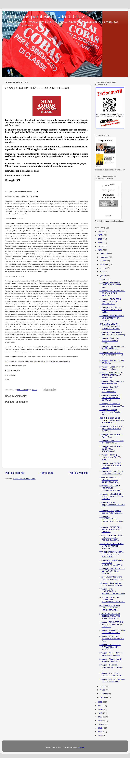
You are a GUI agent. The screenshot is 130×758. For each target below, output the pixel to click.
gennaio (103, 697)
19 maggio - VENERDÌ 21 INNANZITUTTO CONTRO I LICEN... (111, 496)
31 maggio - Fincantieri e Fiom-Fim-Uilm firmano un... (110, 284)
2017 (100, 713)
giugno (103, 275)
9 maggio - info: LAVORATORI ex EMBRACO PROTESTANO (112, 591)
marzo (103, 690)
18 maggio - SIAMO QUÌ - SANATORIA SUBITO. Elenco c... (110, 529)
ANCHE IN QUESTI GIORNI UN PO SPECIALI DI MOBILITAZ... (111, 546)
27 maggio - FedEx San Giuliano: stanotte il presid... (109, 340)
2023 (100, 243)
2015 (100, 720)
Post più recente (14, 472)
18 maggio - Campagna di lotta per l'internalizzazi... (110, 512)
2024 (100, 239)
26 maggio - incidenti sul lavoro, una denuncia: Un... (111, 405)
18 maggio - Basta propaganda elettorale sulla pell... (112, 504)
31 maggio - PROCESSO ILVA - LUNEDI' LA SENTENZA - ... (110, 301)
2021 (100, 250)
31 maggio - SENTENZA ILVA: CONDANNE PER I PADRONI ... (112, 293)
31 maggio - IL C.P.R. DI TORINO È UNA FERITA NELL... (110, 309)
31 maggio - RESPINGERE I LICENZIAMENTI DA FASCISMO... (111, 318)
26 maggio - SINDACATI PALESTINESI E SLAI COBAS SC (109, 397)
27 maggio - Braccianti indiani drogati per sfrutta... (111, 368)
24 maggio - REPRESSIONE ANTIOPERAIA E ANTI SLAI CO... (111, 428)
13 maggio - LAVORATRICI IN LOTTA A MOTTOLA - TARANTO (112, 570)
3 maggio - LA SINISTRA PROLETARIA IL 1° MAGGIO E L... (110, 647)
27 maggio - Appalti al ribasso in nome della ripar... (111, 347)
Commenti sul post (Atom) (24, 479)
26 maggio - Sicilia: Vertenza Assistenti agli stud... (111, 382)
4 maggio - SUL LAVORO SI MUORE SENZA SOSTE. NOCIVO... (111, 624)
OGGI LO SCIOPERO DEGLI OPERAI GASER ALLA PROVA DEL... (111, 375)
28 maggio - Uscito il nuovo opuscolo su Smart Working (112, 333)
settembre (104, 264)
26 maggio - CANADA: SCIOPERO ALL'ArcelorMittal (109, 389)
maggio (103, 279)
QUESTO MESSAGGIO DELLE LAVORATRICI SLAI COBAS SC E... (110, 616)
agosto (103, 268)
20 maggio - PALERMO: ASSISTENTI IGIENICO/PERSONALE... (111, 488)
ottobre (103, 261)
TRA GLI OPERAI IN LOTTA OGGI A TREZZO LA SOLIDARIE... (111, 554)
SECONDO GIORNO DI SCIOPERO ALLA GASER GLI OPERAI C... (111, 420)
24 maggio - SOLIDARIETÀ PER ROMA (111, 435)
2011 (100, 735)
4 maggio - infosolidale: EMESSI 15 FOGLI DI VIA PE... (111, 638)
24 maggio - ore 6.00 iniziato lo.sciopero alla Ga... (111, 442)
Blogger (81, 747)
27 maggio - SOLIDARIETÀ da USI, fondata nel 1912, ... (111, 355)
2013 (100, 728)
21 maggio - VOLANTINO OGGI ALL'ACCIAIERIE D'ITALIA (110, 465)
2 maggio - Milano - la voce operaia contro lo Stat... (110, 654)
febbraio (103, 694)
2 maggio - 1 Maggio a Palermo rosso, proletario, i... (111, 667)
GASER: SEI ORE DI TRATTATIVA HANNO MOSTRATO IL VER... (109, 326)
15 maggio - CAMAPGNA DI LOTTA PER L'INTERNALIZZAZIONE (111, 562)
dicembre (104, 253)
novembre (104, 257)
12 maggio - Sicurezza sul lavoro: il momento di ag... (111, 584)
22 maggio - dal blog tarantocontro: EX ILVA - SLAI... (110, 457)
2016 (100, 717)
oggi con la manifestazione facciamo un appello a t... (111, 578)
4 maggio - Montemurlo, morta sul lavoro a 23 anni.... (112, 631)
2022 (100, 246)
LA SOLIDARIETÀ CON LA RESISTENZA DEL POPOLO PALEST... (111, 537)
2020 (100, 702)
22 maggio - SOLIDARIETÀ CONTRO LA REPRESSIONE (111, 448)
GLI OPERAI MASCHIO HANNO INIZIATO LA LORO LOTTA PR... (109, 607)
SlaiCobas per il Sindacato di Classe (47, 16)
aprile (102, 686)
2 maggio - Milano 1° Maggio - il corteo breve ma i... (112, 680)
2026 (100, 231)
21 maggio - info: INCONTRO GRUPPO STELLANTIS (111, 472)
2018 (100, 709)
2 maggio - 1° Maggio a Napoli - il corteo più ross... (111, 674)
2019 (100, 706)
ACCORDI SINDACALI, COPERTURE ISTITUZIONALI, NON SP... (112, 599)
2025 (100, 235)
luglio (102, 272)
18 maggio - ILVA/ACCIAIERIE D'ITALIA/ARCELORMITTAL (111, 520)
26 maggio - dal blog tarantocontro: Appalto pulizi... (109, 412)
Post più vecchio (78, 472)
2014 (100, 724)
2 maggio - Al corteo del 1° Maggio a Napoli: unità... (110, 660)
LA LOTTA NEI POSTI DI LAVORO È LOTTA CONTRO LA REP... (110, 479)
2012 (100, 732)
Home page (47, 472)
